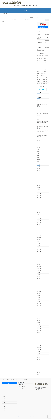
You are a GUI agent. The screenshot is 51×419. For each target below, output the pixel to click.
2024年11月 (39, 195)
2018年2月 (38, 324)
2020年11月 (39, 268)
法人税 (38, 155)
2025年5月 (38, 183)
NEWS (31, 17)
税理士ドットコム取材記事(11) (42, 79)
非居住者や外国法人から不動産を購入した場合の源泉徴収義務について (42, 131)
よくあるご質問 (21, 388)
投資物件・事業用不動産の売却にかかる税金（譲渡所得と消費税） (42, 109)
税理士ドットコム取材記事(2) (41, 60)
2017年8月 (38, 334)
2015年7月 (38, 374)
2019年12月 (39, 287)
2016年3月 (38, 361)
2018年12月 (39, 303)
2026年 (4, 387)
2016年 (4, 408)
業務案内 (8, 379)
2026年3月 (38, 168)
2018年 (4, 404)
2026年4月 (38, 166)
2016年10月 (39, 349)
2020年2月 (38, 282)
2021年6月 (38, 257)
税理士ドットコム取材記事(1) (41, 58)
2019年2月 (38, 301)
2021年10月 (39, 251)
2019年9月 (38, 293)
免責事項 (20, 392)
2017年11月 (39, 328)
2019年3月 (38, 299)
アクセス (20, 379)
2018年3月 (38, 322)
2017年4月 (38, 338)
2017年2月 (38, 343)
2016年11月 (39, 347)
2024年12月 (39, 193)
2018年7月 (38, 314)
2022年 (4, 396)
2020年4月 (38, 278)
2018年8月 (38, 311)
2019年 (4, 402)
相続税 (38, 161)
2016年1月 (38, 365)
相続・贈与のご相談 (22, 386)
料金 (16, 379)
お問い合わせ (25, 379)
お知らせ (46, 34)
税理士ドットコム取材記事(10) (42, 77)
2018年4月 (38, 320)
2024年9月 (38, 199)
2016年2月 (38, 363)
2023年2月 (38, 228)
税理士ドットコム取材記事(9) (41, 75)
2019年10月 (39, 291)
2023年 (4, 394)
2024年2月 (38, 214)
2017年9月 (38, 332)
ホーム (4, 379)
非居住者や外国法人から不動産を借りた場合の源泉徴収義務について (42, 122)
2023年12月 (39, 218)
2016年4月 (38, 359)
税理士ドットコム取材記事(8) (41, 73)
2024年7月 (38, 203)
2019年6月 (38, 295)
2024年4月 (38, 210)
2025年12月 (39, 174)
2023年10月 (39, 222)
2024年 (4, 392)
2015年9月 (38, 370)
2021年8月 (38, 255)
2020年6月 (38, 276)
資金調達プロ (39, 95)
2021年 (4, 398)
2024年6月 (38, 206)
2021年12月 (39, 249)
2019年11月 (39, 289)
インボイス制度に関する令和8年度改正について (42, 100)
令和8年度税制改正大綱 (40, 118)
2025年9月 (38, 181)
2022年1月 (38, 247)
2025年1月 (38, 191)
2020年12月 (39, 266)
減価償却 (38, 159)
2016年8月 (38, 353)
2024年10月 (39, 197)
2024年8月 (38, 201)
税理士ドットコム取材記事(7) (41, 71)
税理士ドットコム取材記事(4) (41, 64)
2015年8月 (38, 372)
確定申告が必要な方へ (22, 390)
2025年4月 (38, 185)
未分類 (38, 153)
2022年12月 (39, 233)
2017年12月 (39, 326)
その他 (38, 149)
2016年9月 (38, 351)
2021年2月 (38, 264)
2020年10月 (39, 270)
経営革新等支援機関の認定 (41, 49)
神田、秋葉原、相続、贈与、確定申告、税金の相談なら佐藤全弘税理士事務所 (24, 416)
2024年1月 (38, 216)
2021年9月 (38, 253)
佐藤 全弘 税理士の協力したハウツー (42, 56)
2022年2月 (38, 245)
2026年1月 (38, 172)
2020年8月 (38, 274)
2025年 (4, 390)
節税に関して (21, 384)
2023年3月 (38, 226)
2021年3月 (38, 262)
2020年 (4, 400)
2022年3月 (38, 243)
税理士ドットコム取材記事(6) (41, 69)
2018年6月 (38, 316)
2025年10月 (39, 179)
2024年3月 (38, 212)
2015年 (4, 410)
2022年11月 (39, 235)
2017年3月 (38, 341)
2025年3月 (38, 187)
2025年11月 (39, 176)
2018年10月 (39, 307)
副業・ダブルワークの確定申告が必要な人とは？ (42, 114)
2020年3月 (38, 280)
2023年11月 (39, 220)
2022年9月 (38, 239)
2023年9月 (38, 224)
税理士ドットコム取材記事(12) (42, 81)
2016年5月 (38, 357)
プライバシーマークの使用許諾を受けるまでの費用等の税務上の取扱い (17, 20)
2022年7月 (38, 241)
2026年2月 (38, 170)
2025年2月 (38, 189)
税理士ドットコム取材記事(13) (42, 83)
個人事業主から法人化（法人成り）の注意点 (42, 105)
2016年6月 (38, 355)
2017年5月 (38, 336)
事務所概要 (12, 379)
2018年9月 (38, 309)
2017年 (4, 406)
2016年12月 (39, 345)
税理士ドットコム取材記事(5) (41, 66)
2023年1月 (38, 230)
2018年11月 (39, 305)
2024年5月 (38, 208)
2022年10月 (39, 237)
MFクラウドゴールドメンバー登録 (42, 35)
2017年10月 (39, 330)
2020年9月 (38, 272)
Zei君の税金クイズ (39, 138)
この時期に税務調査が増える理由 (42, 135)
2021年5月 (38, 260)
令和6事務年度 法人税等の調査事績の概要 (42, 127)
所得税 (38, 151)
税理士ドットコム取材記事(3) (41, 62)
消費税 (38, 157)
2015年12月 (39, 368)
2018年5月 (38, 318)
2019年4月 (38, 297)
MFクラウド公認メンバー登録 (41, 42)
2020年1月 (38, 284)
